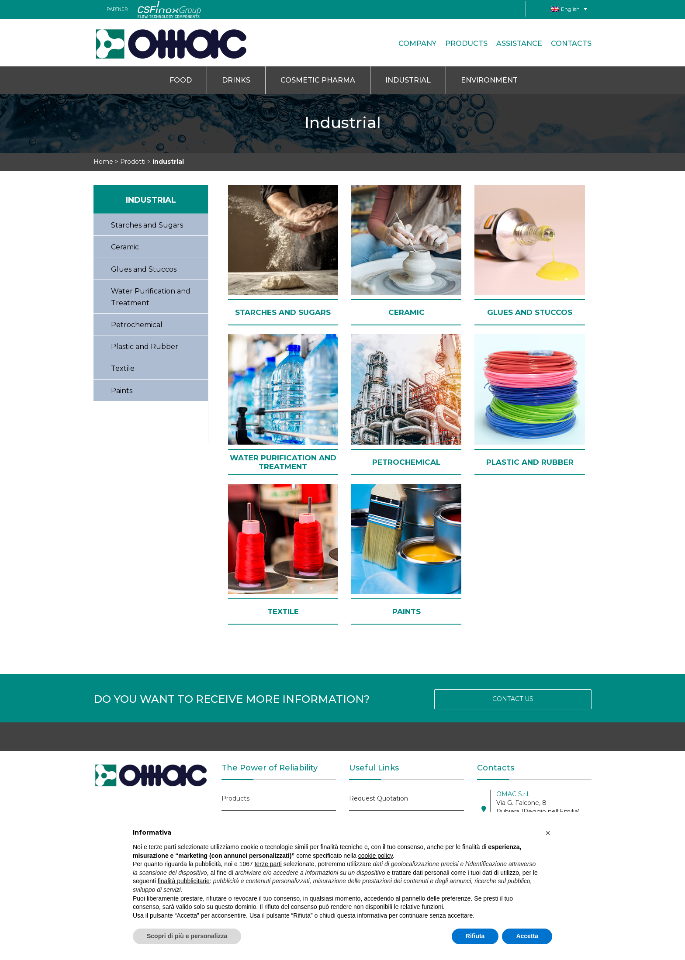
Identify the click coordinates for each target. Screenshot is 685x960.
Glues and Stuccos (143, 269)
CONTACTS (571, 43)
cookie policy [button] (375, 855)
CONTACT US (512, 699)
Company (417, 43)
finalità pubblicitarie (184, 880)
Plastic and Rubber (144, 346)
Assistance (519, 43)
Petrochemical (137, 325)
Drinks (236, 80)
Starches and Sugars (147, 225)
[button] (548, 833)
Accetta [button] (527, 935)
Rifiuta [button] (475, 935)
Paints (121, 391)
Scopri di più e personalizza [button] (187, 935)
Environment (489, 80)
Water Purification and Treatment (150, 297)
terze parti (268, 863)
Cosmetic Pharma (317, 80)
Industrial (408, 80)
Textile (123, 368)
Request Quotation (378, 798)
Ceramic (125, 247)
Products (466, 43)
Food (181, 80)
